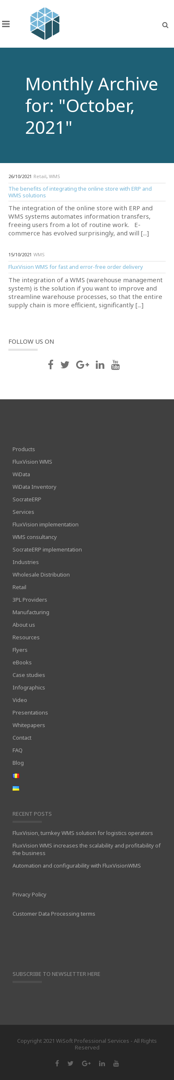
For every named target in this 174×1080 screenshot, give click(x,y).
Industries (26, 562)
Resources (26, 637)
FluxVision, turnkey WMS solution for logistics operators (83, 833)
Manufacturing (31, 612)
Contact (22, 737)
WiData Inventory (34, 486)
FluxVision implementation (46, 524)
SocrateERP (27, 499)
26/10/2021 (20, 176)
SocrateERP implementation (47, 549)
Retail (39, 176)
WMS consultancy (35, 537)
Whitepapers (29, 725)
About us (24, 624)
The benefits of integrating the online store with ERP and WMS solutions (80, 192)
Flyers (20, 650)
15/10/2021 (20, 254)
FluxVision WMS (32, 461)
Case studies (29, 675)
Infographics (29, 687)
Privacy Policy (29, 894)
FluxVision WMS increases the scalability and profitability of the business (87, 849)
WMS (54, 176)
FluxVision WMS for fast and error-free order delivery (75, 267)
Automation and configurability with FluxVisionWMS (77, 865)
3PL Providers (30, 599)
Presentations (30, 712)
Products (24, 449)
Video (20, 700)
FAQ (18, 750)
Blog (18, 762)
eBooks (22, 662)
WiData (21, 474)
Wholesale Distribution (41, 574)
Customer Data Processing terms (54, 913)
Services (23, 512)
